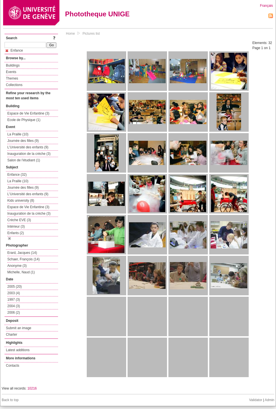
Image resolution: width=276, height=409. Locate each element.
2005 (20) (14, 287)
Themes (12, 78)
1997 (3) (13, 300)
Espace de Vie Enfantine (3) (28, 113)
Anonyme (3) (17, 266)
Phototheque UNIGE (97, 14)
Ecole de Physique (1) (23, 120)
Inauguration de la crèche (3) (28, 154)
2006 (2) (13, 313)
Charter (11, 335)
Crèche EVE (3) (19, 220)
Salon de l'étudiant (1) (23, 160)
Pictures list (91, 34)
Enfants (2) (15, 233)
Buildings (13, 65)
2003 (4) (13, 293)
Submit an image (18, 328)
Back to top (10, 400)
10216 (32, 388)
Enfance (14, 50)
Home (70, 34)
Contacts (12, 366)
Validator (255, 400)
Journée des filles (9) (23, 141)
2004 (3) (13, 306)
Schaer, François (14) (23, 259)
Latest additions (18, 350)
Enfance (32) (17, 175)
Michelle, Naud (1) (21, 272)
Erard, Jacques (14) (22, 253)
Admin (269, 400)
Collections (14, 85)
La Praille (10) (17, 134)
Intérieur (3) (16, 226)
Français (266, 6)
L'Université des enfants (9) (27, 147)
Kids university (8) (20, 201)
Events (11, 72)
